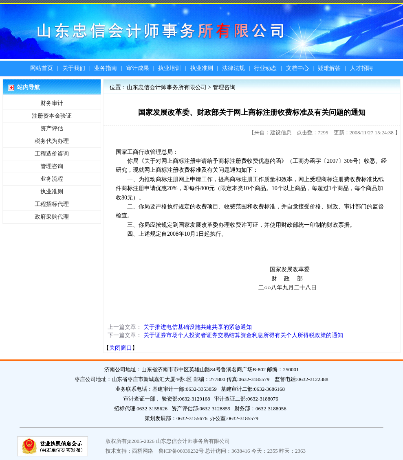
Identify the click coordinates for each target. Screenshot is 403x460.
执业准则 (201, 68)
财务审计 (51, 103)
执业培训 (169, 68)
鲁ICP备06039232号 (181, 451)
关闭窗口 (120, 348)
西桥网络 (142, 451)
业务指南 (105, 68)
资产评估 (51, 128)
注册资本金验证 (52, 116)
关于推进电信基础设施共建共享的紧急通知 (197, 327)
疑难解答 (329, 68)
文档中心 (297, 68)
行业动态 (265, 68)
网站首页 (41, 68)
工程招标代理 (52, 204)
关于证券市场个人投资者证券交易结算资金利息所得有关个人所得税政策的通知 (243, 335)
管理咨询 (51, 166)
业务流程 (51, 179)
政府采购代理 (52, 217)
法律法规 (233, 68)
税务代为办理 (52, 141)
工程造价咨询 (52, 154)
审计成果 (137, 68)
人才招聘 (361, 68)
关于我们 (73, 68)
